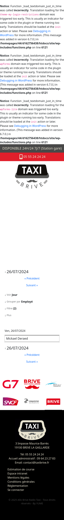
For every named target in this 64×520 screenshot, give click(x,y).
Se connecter (16, 490)
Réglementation (18, 486)
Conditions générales (21, 482)
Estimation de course (21, 469)
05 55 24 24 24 (32, 156)
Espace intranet (17, 473)
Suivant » (32, 285)
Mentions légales (18, 477)
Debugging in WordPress (16, 80)
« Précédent (32, 278)
